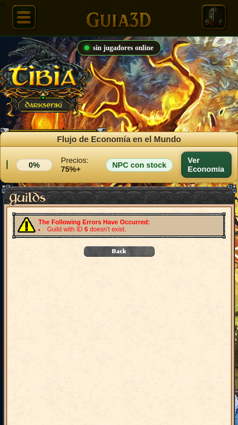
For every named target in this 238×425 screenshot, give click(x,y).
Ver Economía (206, 165)
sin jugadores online (118, 48)
